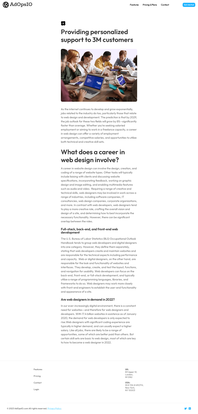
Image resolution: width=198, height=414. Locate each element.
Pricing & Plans (150, 4)
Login (176, 4)
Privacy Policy (54, 408)
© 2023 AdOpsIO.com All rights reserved (26, 408)
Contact (165, 4)
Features (134, 4)
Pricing (37, 376)
